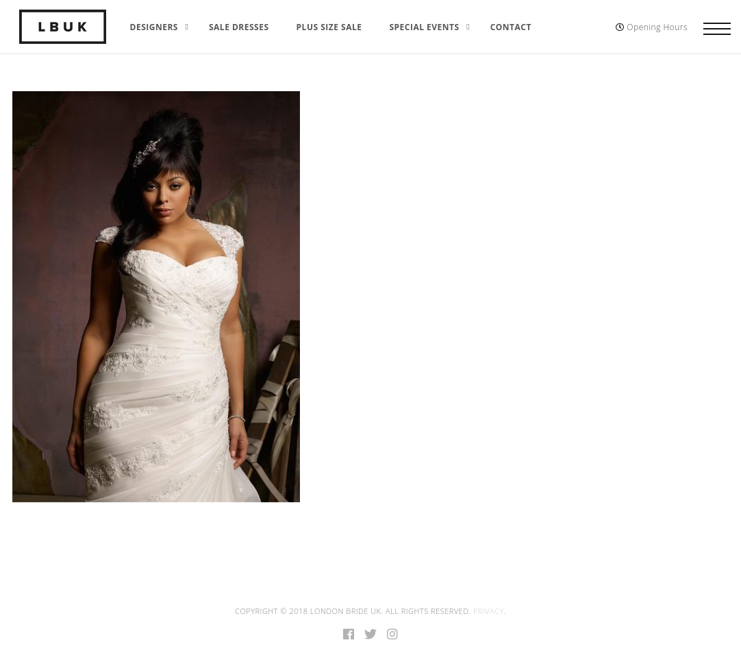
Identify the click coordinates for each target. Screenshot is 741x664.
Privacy (488, 611)
